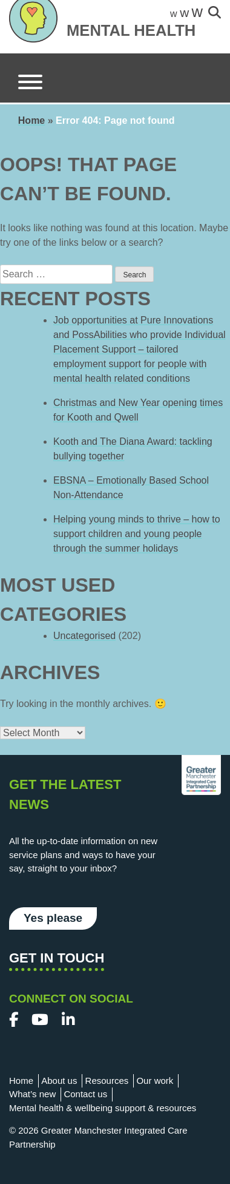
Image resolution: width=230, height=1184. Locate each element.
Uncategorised (84, 636)
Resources (107, 1080)
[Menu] (30, 84)
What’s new (32, 1094)
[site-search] (214, 13)
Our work (154, 1080)
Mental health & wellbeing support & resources (102, 1108)
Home (31, 120)
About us (59, 1080)
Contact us (85, 1094)
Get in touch (56, 958)
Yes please (53, 918)
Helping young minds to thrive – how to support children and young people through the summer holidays (136, 533)
